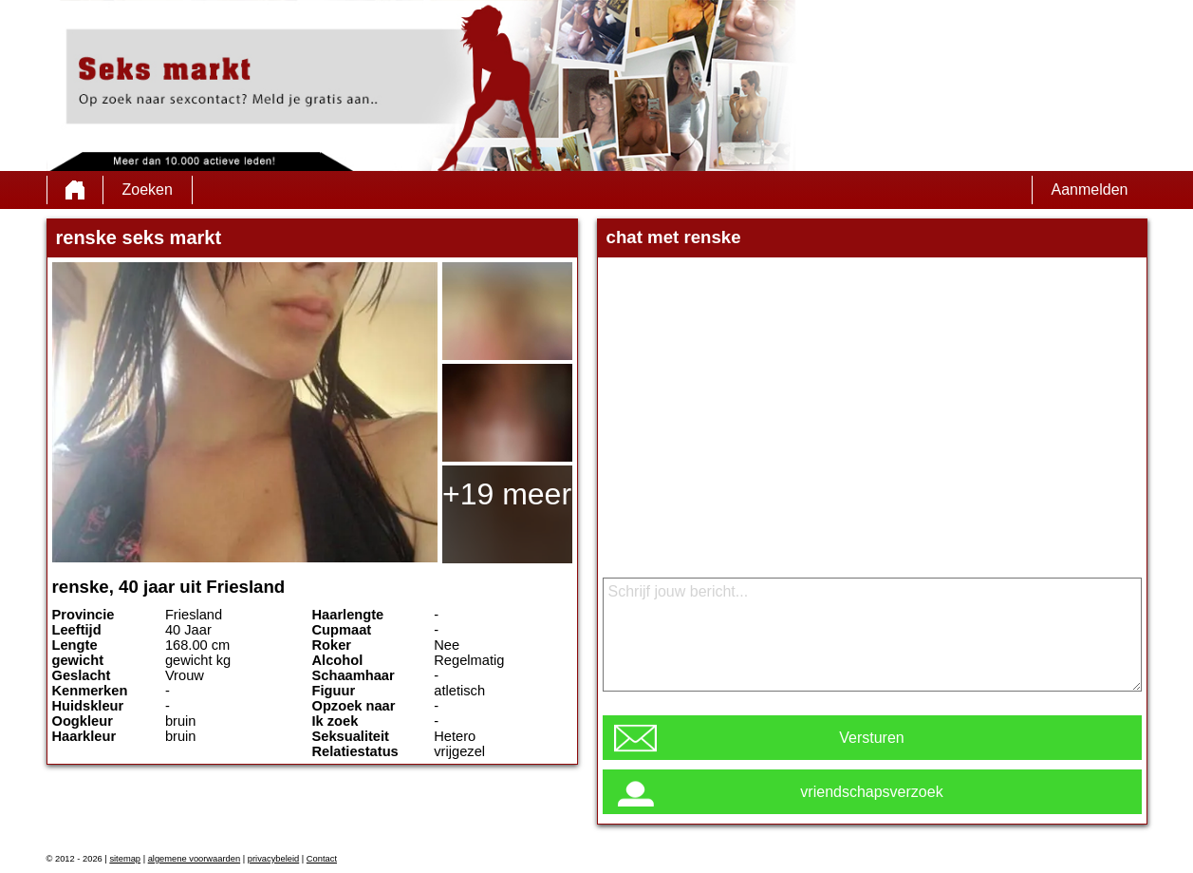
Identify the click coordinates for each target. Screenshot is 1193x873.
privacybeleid (273, 859)
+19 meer (506, 494)
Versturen (871, 738)
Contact (322, 859)
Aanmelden (1090, 189)
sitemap (124, 859)
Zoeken (147, 189)
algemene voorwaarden (194, 859)
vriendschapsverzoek (871, 792)
